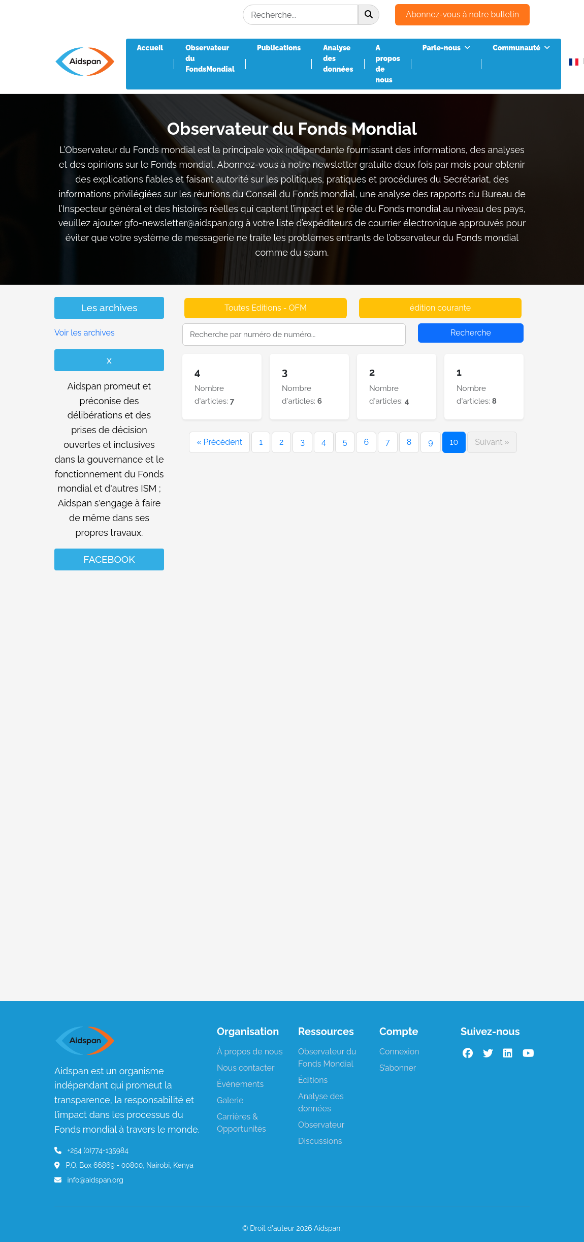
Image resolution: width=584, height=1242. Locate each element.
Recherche (470, 333)
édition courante (440, 308)
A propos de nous (388, 64)
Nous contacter (246, 1068)
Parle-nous (446, 48)
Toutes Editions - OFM (265, 308)
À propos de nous (250, 1051)
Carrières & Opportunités (241, 1123)
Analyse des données (338, 58)
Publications (279, 48)
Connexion (399, 1051)
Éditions (313, 1080)
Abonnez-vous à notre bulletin (462, 14)
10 (454, 442)
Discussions (320, 1141)
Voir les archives (84, 333)
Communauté (521, 48)
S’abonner (397, 1068)
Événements (240, 1084)
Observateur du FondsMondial (210, 58)
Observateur (321, 1125)
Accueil (150, 48)
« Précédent (219, 442)
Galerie (230, 1100)
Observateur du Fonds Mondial (327, 1058)
